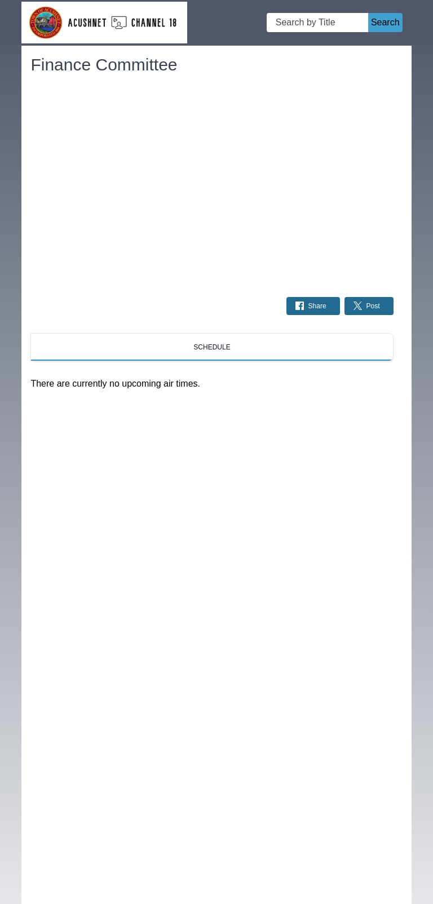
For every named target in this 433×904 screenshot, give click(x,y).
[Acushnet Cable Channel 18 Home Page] (104, 23)
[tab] (211, 347)
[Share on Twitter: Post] (369, 306)
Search (385, 22)
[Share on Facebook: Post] (313, 306)
